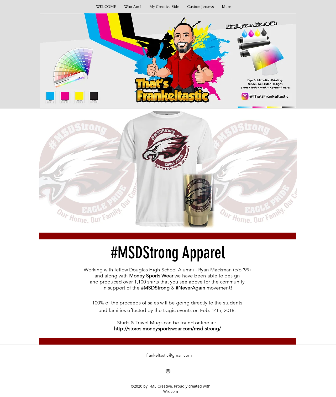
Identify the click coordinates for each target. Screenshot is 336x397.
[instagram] (168, 371)
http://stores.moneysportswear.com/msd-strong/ (167, 329)
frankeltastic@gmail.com (169, 355)
